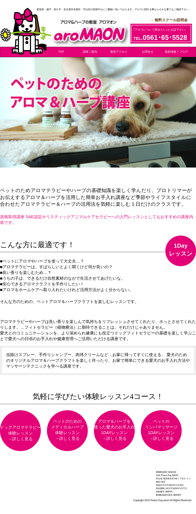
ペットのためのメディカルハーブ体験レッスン (67, 430)
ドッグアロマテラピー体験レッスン (20, 433)
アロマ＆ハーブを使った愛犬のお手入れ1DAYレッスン (114, 430)
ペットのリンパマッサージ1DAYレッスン (161, 430)
